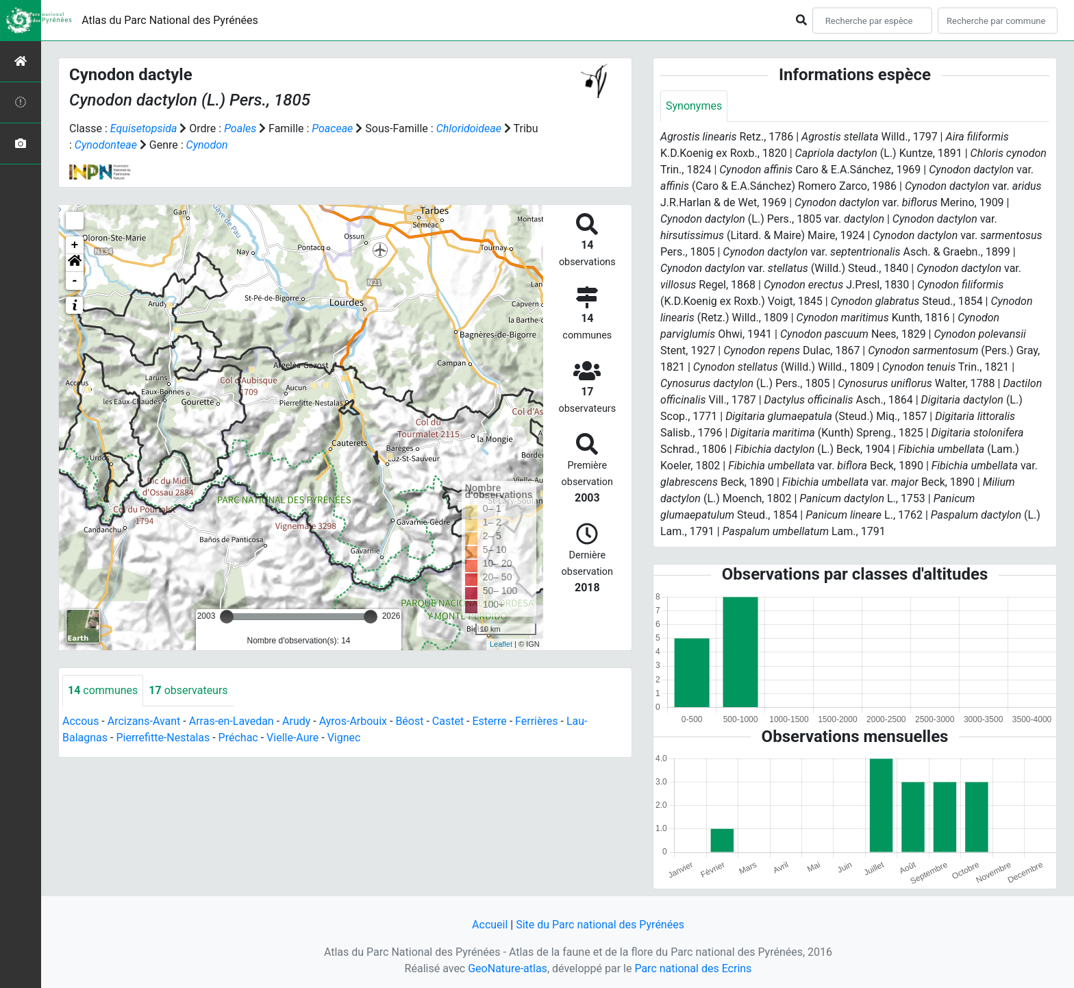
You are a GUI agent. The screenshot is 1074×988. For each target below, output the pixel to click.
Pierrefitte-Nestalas (163, 737)
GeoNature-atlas (507, 968)
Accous (80, 721)
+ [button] (75, 245)
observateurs (188, 690)
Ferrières (536, 721)
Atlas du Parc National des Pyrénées (170, 20)
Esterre (490, 721)
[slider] (227, 616)
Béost (409, 721)
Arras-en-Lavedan (231, 721)
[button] (75, 263)
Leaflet (501, 644)
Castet (448, 721)
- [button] (75, 281)
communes (103, 690)
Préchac (238, 737)
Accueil (490, 924)
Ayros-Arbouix (353, 721)
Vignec (344, 737)
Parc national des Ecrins (692, 968)
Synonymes (694, 105)
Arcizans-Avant (144, 721)
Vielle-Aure (292, 737)
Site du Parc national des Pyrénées (600, 924)
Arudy (296, 721)
